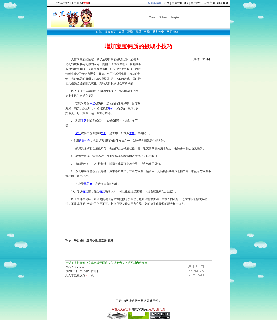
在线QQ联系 (139, 309)
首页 (166, 3)
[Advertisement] (176, 90)
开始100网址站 (125, 301)
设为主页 (209, 3)
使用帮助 (155, 301)
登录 (186, 3)
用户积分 (196, 3)
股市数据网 (142, 301)
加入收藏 (222, 3)
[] (86, 3)
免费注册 (177, 3)
